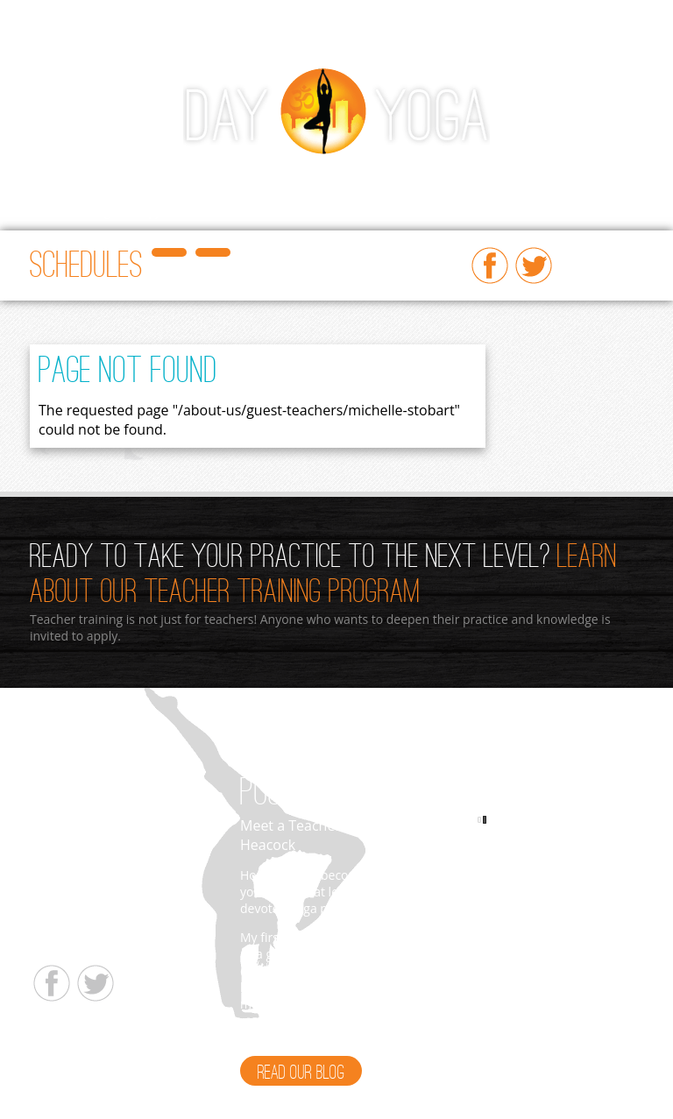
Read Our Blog (301, 1073)
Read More (382, 1037)
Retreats (57, 212)
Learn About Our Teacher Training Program (323, 576)
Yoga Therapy (126, 212)
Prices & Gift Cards (504, 177)
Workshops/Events (176, 177)
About (579, 177)
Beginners (261, 177)
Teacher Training (402, 177)
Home (51, 177)
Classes (97, 177)
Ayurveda (324, 177)
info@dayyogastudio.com (102, 944)
